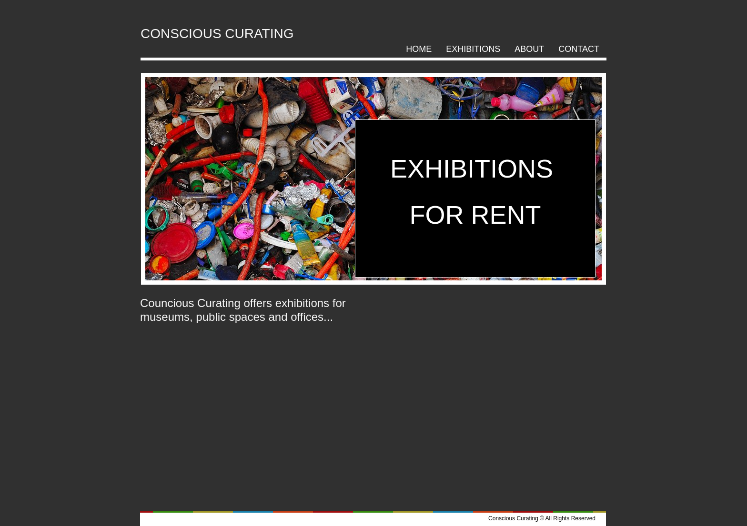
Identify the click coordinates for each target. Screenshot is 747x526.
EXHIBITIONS (475, 168)
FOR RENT (475, 214)
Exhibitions (473, 49)
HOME (419, 49)
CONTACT (578, 49)
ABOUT (529, 49)
